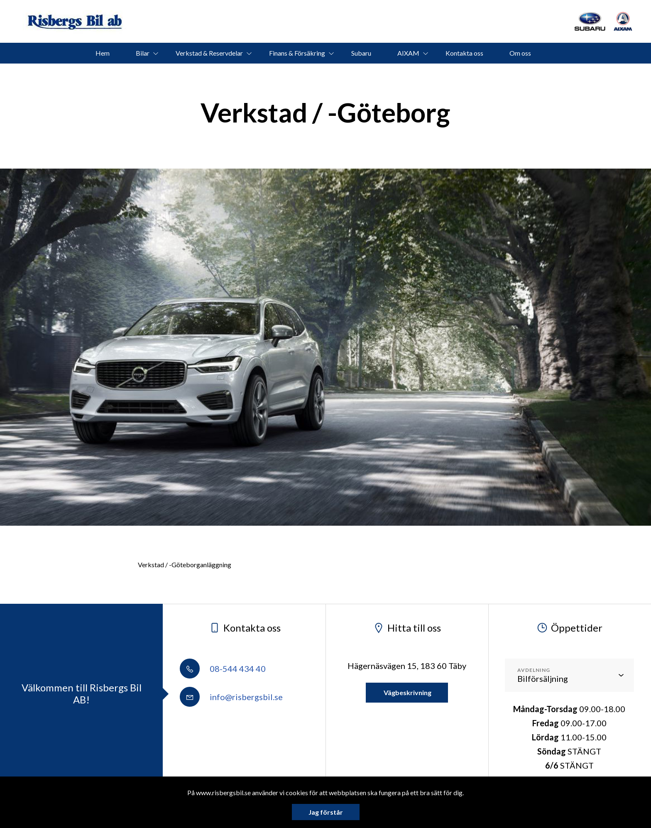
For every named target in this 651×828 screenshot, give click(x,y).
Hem (102, 53)
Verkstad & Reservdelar (209, 53)
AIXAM (408, 53)
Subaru (361, 53)
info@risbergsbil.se (231, 696)
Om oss (520, 53)
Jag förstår (325, 812)
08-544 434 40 (223, 668)
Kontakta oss (464, 53)
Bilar (142, 53)
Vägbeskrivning (406, 692)
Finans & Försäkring (297, 53)
